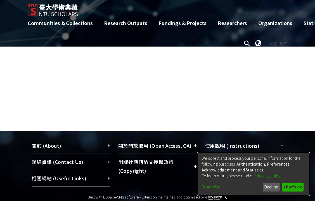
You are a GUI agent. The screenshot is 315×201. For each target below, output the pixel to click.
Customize (211, 187)
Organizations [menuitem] (275, 23)
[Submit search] (246, 43)
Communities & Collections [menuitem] (60, 23)
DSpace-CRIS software (121, 197)
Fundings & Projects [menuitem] (182, 23)
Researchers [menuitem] (232, 23)
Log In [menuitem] (275, 42)
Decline (271, 187)
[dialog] (253, 173)
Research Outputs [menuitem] (125, 23)
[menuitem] (258, 43)
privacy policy (269, 175)
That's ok (292, 187)
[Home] (153, 8)
